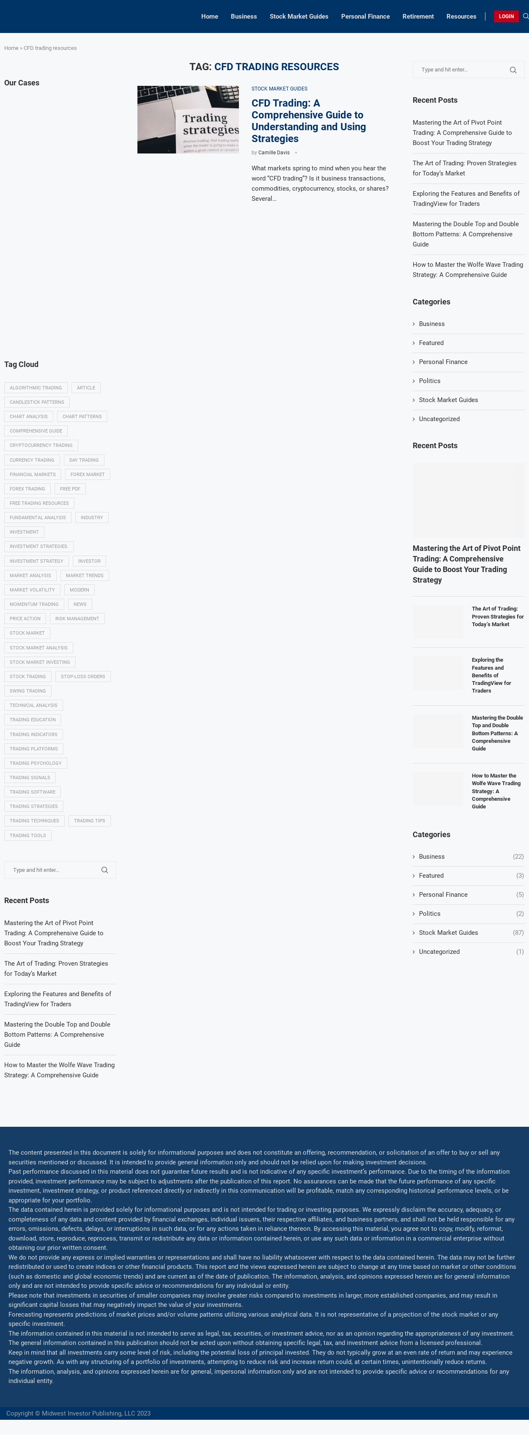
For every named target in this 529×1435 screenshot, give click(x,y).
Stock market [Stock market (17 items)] (27, 633)
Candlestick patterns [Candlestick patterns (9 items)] (37, 402)
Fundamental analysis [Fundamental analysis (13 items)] (38, 517)
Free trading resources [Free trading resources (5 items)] (39, 503)
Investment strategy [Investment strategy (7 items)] (36, 561)
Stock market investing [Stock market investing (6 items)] (40, 662)
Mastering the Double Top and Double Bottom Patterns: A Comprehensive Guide (466, 234)
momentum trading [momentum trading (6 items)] (34, 605)
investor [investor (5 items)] (89, 561)
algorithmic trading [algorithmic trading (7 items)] (36, 388)
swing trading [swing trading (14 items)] (28, 691)
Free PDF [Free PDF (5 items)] (70, 489)
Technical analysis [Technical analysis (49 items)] (34, 706)
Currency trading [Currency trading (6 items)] (32, 460)
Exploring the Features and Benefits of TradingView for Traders (491, 675)
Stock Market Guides (299, 16)
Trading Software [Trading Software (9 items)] (32, 792)
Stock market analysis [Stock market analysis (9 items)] (39, 648)
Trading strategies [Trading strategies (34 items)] (34, 807)
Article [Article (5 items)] (86, 388)
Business (244, 16)
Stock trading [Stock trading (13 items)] (28, 677)
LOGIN (506, 16)
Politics (430, 381)
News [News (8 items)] (80, 605)
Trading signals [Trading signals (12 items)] (30, 778)
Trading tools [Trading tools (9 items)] (28, 836)
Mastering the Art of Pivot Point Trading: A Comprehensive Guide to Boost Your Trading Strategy (462, 133)
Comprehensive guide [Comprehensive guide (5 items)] (36, 431)
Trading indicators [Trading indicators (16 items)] (34, 734)
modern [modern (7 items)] (79, 590)
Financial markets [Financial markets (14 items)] (33, 474)
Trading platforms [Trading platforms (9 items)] (34, 749)
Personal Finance (365, 16)
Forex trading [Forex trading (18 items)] (27, 489)
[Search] (526, 16)
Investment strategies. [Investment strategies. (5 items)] (39, 547)
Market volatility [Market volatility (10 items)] (32, 590)
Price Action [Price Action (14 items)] (25, 619)
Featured (431, 343)
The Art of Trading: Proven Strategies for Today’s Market (498, 616)
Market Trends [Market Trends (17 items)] (85, 575)
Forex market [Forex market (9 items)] (88, 474)
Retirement (418, 16)
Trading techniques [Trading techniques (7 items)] (34, 821)
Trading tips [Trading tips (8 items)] (89, 821)
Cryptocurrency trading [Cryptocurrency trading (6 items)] (41, 446)
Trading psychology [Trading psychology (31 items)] (36, 764)
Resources (462, 16)
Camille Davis (274, 153)
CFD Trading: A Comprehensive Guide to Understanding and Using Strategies (309, 121)
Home (209, 16)
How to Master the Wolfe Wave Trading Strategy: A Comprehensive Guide (496, 791)
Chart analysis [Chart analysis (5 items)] (29, 416)
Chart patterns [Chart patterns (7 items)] (82, 416)
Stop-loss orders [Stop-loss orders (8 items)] (83, 677)
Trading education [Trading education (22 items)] (33, 720)
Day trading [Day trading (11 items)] (84, 460)
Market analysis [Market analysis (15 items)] (30, 575)
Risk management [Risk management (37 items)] (77, 619)
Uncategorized (439, 419)
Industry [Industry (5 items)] (92, 517)
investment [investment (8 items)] (24, 532)
